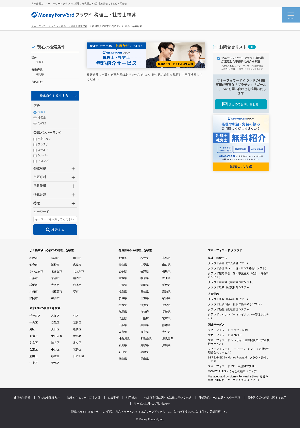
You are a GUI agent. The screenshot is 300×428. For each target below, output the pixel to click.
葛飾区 (77, 349)
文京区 (33, 342)
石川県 (123, 352)
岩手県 (123, 271)
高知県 (166, 291)
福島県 (123, 291)
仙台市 (33, 264)
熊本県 (166, 325)
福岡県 (166, 298)
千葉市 (33, 278)
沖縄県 (166, 345)
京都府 (145, 311)
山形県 (123, 284)
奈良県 (145, 331)
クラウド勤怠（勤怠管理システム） (230, 309)
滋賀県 (145, 305)
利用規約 (131, 397)
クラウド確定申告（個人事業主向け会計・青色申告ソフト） (238, 275)
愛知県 (145, 291)
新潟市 (55, 258)
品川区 (55, 315)
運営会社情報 (22, 397)
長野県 (145, 271)
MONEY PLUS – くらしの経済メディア (232, 371)
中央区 (33, 322)
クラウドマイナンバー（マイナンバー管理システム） (238, 316)
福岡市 (77, 278)
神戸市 (55, 298)
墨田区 (33, 356)
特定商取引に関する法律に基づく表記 (167, 397)
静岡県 (145, 284)
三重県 (145, 298)
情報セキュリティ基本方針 (83, 397)
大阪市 (55, 284)
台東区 (33, 349)
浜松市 (55, 264)
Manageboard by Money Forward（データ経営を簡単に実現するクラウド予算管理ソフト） (238, 378)
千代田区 (35, 315)
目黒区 (55, 322)
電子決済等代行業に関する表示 (266, 397)
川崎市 (33, 291)
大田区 (55, 329)
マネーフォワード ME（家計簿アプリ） (232, 366)
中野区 (55, 349)
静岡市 (33, 298)
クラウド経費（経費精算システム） (230, 287)
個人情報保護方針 (49, 397)
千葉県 (123, 325)
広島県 (166, 258)
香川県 (166, 278)
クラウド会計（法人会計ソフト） (228, 263)
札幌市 (33, 258)
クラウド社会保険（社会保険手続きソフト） (235, 304)
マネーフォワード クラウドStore (228, 329)
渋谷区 (55, 342)
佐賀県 (166, 305)
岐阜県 (145, 278)
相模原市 (56, 291)
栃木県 (123, 305)
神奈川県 (124, 338)
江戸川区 (78, 356)
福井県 (145, 258)
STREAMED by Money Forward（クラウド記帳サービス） (238, 359)
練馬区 (77, 336)
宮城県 (123, 278)
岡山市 (77, 258)
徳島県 (166, 271)
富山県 (123, 358)
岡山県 (145, 358)
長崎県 (166, 311)
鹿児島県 (167, 338)
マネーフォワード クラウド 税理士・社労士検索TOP (59, 26)
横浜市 (33, 284)
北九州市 (78, 271)
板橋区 (77, 329)
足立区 (77, 342)
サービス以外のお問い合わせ (152, 403)
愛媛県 (166, 284)
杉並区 (55, 356)
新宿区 (33, 336)
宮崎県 (166, 318)
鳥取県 (145, 345)
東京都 (123, 331)
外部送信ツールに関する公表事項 (219, 397)
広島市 (77, 264)
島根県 (145, 352)
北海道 (123, 258)
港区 (32, 329)
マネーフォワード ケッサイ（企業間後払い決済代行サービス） (239, 342)
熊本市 (77, 284)
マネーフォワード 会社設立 (225, 335)
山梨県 (145, 264)
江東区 (33, 362)
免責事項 (113, 397)
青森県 (123, 264)
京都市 (55, 278)
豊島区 (55, 362)
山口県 (166, 264)
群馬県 (123, 311)
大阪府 (145, 318)
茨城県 (123, 298)
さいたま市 (36, 271)
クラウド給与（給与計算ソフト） (228, 299)
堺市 (76, 291)
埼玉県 (123, 318)
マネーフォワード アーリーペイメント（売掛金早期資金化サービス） (239, 350)
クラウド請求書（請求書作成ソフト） (231, 282)
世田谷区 (56, 336)
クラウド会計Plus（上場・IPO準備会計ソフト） (238, 268)
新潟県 (123, 345)
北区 (76, 315)
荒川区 (77, 322)
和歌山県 (146, 338)
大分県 (166, 331)
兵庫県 (145, 325)
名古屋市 (56, 271)
